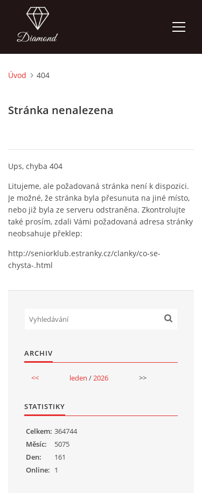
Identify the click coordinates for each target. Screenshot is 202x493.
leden (78, 378)
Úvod (17, 75)
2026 (100, 378)
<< (35, 378)
